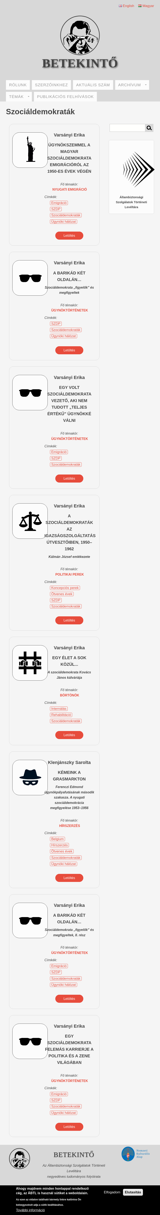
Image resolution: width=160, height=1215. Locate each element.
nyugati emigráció (69, 189)
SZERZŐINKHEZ (51, 85)
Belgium (57, 839)
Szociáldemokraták (65, 215)
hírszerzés (69, 826)
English (126, 6)
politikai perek (69, 574)
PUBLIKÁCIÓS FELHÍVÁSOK (65, 96)
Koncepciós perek (65, 588)
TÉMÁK (19, 96)
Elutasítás (133, 1192)
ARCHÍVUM (132, 85)
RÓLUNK (18, 85)
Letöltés (69, 235)
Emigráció (59, 203)
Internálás (58, 709)
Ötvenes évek (61, 594)
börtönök (69, 695)
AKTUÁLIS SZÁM (93, 85)
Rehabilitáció (61, 715)
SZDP (55, 209)
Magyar (146, 6)
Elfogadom (112, 1192)
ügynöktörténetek (69, 310)
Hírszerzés (59, 845)
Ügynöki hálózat (63, 222)
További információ (30, 1210)
